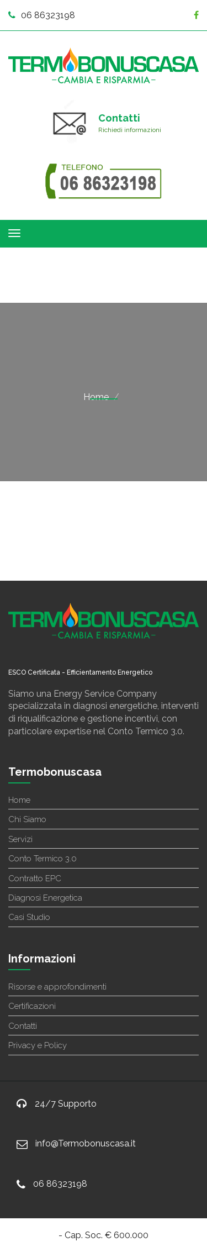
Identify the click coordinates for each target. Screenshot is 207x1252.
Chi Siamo (27, 819)
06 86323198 (41, 15)
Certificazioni (32, 1006)
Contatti (22, 1026)
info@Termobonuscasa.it (85, 1143)
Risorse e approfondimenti (57, 987)
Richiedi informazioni (129, 130)
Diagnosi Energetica (45, 898)
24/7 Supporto (66, 1103)
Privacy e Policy (37, 1045)
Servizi (20, 839)
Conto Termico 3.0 (42, 859)
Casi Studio (29, 917)
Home (96, 397)
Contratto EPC (34, 878)
